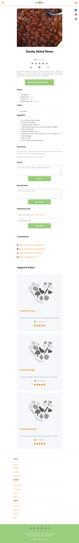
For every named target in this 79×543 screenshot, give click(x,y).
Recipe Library (39, 215)
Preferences (17, 489)
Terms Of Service (40, 534)
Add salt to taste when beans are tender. (30, 157)
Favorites (16, 472)
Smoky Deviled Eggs (27, 370)
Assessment (17, 476)
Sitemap (16, 514)
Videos (15, 464)
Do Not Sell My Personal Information (40, 536)
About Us (16, 510)
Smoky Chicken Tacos (27, 311)
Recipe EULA (51, 534)
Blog (14, 517)
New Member (17, 485)
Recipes (15, 468)
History (15, 493)
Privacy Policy (29, 534)
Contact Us (16, 506)
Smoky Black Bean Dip (28, 429)
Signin (15, 497)
